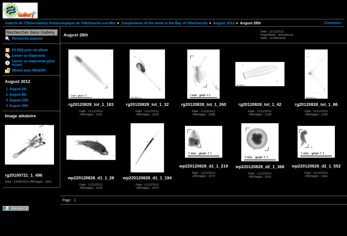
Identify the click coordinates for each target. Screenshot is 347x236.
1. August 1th (16, 89)
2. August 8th (16, 94)
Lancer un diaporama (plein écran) (33, 63)
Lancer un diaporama (28, 55)
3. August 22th (17, 100)
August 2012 (223, 23)
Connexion (332, 23)
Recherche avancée (27, 38)
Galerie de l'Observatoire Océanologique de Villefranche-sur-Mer (60, 23)
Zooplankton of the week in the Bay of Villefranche (164, 23)
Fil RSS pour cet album (30, 50)
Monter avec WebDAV (29, 70)
